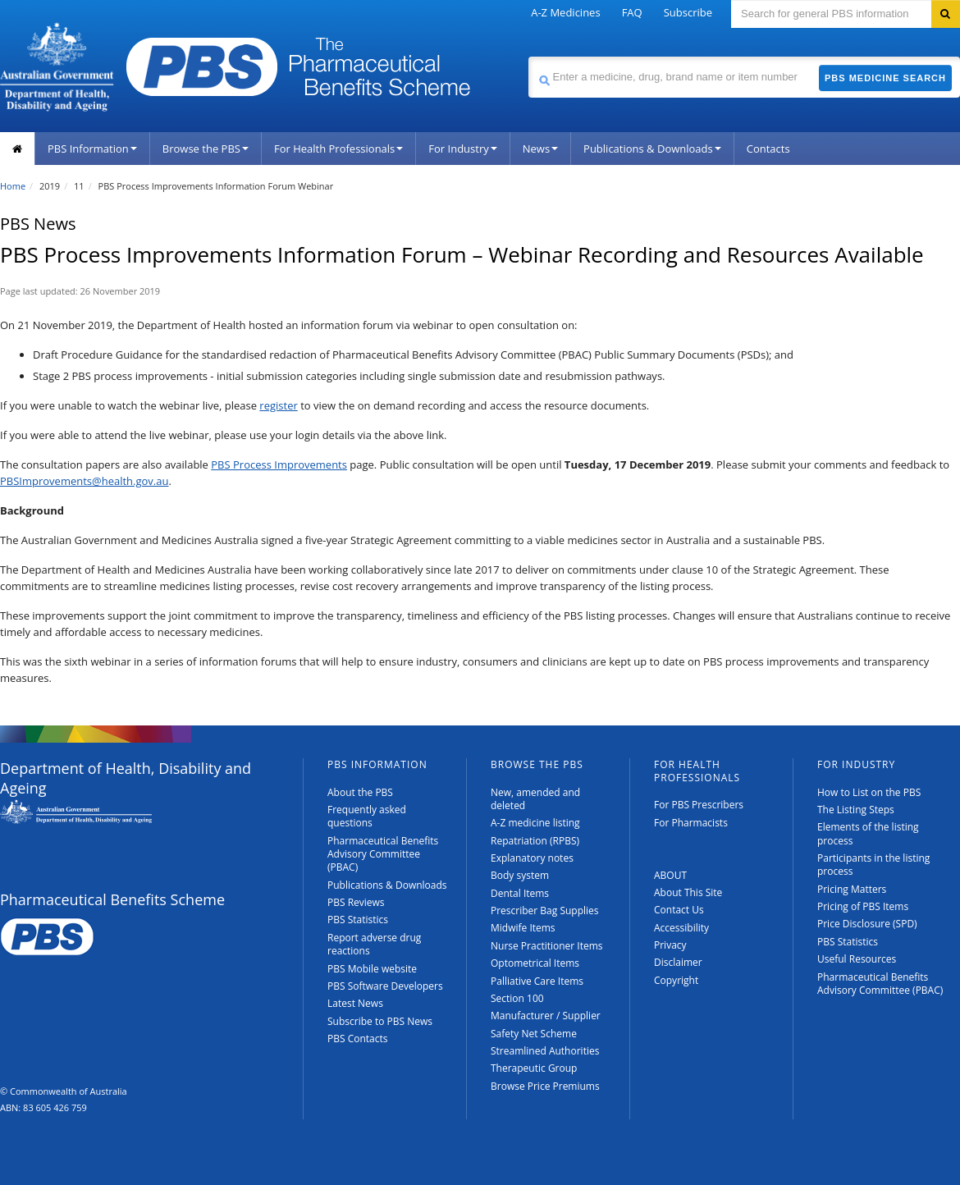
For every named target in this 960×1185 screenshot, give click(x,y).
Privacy (670, 945)
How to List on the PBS (869, 792)
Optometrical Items (535, 963)
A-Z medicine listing (535, 823)
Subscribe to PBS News (379, 1021)
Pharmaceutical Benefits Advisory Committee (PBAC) (382, 854)
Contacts (768, 148)
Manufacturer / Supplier (546, 1016)
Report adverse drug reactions (374, 944)
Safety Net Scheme (534, 1034)
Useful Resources (856, 959)
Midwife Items (523, 928)
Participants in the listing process (873, 864)
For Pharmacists (691, 823)
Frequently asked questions (366, 816)
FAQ (632, 12)
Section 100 (517, 998)
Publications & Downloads (652, 148)
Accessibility (681, 928)
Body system (520, 875)
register (278, 405)
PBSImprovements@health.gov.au (84, 481)
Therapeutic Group (534, 1068)
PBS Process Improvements (279, 464)
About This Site (688, 892)
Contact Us (679, 910)
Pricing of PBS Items (862, 906)
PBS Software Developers (385, 986)
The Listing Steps (855, 810)
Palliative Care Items (537, 981)
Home (12, 186)
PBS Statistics (357, 919)
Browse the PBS (205, 148)
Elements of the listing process (868, 833)
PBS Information (92, 148)
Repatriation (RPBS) (535, 841)
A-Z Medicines (565, 12)
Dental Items (520, 893)
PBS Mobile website (372, 969)
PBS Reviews (356, 902)
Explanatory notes (532, 858)
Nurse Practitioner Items (547, 946)
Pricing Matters (851, 889)
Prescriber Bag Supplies (545, 910)
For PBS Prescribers (698, 805)
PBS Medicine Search (885, 78)
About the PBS (360, 792)
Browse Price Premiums (545, 1086)
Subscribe (688, 12)
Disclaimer (678, 962)
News (540, 148)
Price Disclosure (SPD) (867, 924)
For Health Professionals (338, 148)
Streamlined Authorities (545, 1051)
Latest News (355, 1003)
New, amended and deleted (535, 798)
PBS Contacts (357, 1038)
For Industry (462, 148)
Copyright (676, 980)
